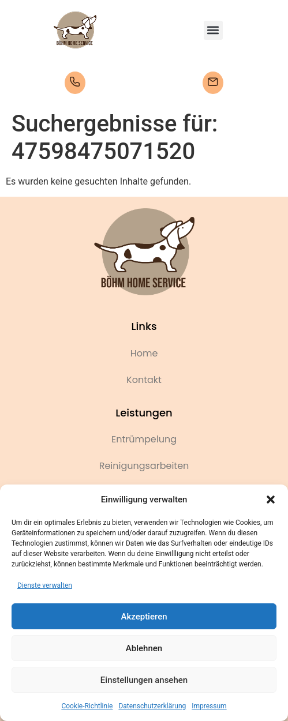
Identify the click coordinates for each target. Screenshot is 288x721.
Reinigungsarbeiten (144, 465)
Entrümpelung (144, 439)
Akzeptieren (144, 616)
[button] (270, 499)
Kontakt (144, 379)
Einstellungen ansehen (144, 680)
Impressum (209, 706)
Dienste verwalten (44, 585)
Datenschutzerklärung (152, 706)
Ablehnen (144, 648)
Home (144, 353)
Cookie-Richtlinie (87, 706)
